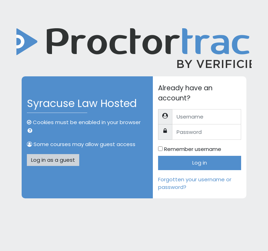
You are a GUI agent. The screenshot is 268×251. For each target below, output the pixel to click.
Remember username (192, 149)
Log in (199, 162)
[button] (31, 131)
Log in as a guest (53, 159)
